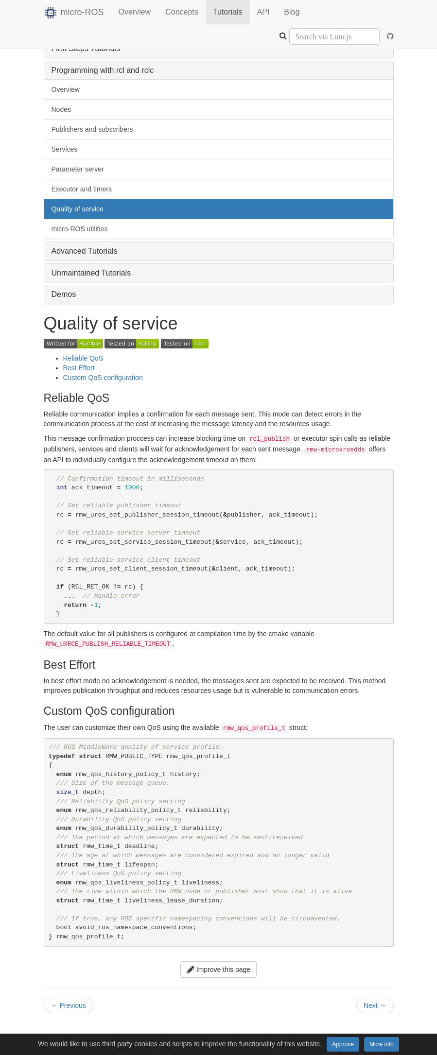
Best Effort (79, 368)
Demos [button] (64, 294)
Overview (135, 12)
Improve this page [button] (218, 969)
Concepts (181, 12)
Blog (291, 12)
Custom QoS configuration (103, 377)
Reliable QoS (83, 358)
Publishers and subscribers (92, 129)
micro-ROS (74, 12)
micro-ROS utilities (80, 229)
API (263, 12)
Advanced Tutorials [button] (85, 251)
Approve (343, 1044)
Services (65, 149)
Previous (68, 1005)
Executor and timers (82, 189)
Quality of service (78, 209)
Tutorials (228, 12)
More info (381, 1044)
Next (375, 1005)
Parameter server (78, 169)
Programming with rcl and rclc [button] (103, 70)
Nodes (61, 109)
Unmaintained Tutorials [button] (91, 273)
